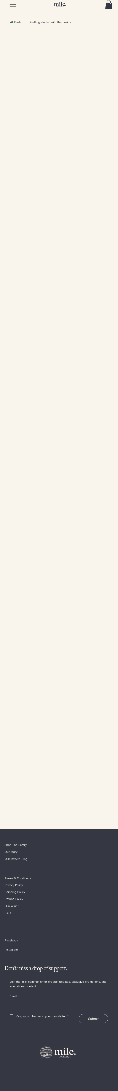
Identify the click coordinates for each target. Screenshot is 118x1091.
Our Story (11, 851)
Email (14, 996)
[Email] (57, 1004)
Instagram (11, 949)
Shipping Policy (15, 892)
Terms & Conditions (18, 878)
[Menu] (13, 4)
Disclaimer (12, 906)
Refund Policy (14, 899)
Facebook (11, 940)
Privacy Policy (14, 885)
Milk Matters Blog (16, 859)
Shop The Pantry (16, 845)
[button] (109, 4)
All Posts (16, 22)
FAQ (8, 913)
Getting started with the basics (50, 22)
